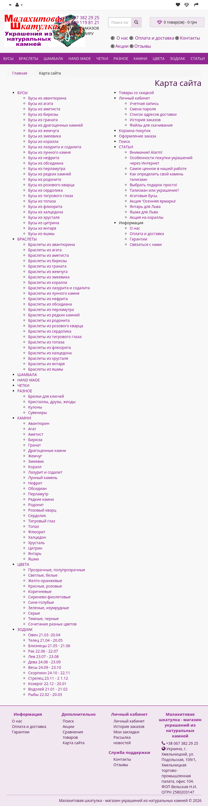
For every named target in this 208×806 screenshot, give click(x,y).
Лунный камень (42, 477)
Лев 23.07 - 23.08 (43, 656)
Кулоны (35, 407)
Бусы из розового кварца (51, 184)
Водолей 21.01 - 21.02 (48, 689)
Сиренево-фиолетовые (49, 596)
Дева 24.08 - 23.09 (44, 661)
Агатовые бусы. (144, 195)
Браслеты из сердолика (49, 331)
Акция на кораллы (146, 217)
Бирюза (35, 439)
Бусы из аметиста (44, 108)
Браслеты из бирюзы (47, 260)
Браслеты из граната (47, 266)
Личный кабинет (134, 98)
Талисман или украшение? (154, 190)
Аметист (35, 434)
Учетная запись (144, 103)
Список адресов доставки (153, 114)
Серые (34, 613)
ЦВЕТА (159, 58)
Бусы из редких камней (49, 173)
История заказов (145, 119)
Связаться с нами (146, 244)
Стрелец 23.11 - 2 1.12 (48, 678)
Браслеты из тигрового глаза (55, 336)
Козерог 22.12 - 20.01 (47, 683)
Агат (32, 428)
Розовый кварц (42, 510)
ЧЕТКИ (102, 58)
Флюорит (36, 531)
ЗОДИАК (177, 58)
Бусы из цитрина (43, 222)
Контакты (190, 38)
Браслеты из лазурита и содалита (59, 287)
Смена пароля (143, 108)
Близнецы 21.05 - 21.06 (49, 645)
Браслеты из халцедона (50, 352)
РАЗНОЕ (120, 58)
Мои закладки (126, 731)
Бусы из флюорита (45, 206)
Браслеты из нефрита (48, 298)
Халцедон (37, 537)
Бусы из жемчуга (43, 130)
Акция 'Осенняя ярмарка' (153, 201)
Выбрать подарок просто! (153, 184)
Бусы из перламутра (46, 168)
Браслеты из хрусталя (48, 358)
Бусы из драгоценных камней (55, 125)
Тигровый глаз (41, 521)
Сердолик (37, 515)
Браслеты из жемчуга (48, 271)
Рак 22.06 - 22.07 (43, 651)
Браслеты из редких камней (54, 314)
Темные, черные (43, 618)
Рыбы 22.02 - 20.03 (45, 694)
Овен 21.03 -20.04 (44, 634)
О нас (122, 38)
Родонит (36, 504)
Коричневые (39, 591)
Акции (122, 46)
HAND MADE (80, 58)
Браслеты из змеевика (48, 277)
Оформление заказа (137, 136)
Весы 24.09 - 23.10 (44, 667)
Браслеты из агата (45, 249)
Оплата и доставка (154, 38)
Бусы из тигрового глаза (50, 195)
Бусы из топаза (42, 201)
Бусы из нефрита (43, 157)
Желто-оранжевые (45, 580)
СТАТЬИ (198, 58)
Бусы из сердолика (45, 190)
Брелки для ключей (46, 396)
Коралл (34, 466)
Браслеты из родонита (49, 320)
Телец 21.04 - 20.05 (45, 640)
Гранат (34, 445)
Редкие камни (41, 499)
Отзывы (142, 46)
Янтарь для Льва (145, 206)
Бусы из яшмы (41, 233)
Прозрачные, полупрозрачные (56, 569)
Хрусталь (36, 542)
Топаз (33, 526)
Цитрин (35, 548)
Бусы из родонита (44, 179)
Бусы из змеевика (44, 136)
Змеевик (36, 461)
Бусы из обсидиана (45, 163)
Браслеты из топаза (46, 342)
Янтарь (34, 553)
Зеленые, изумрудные (48, 607)
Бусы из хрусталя (44, 217)
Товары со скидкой (136, 92)
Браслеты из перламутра (51, 309)
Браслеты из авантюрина (51, 244)
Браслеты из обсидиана (50, 304)
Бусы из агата (40, 103)
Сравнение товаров (73, 734)
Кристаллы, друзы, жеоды (52, 401)
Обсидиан (37, 488)
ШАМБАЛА (53, 58)
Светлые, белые (42, 575)
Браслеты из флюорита (49, 347)
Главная (19, 73)
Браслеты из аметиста (48, 255)
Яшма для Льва (144, 211)
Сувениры (37, 412)
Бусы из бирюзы (43, 114)
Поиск (124, 141)
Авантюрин (38, 423)
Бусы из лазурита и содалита (54, 146)
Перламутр (38, 493)
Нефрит (35, 483)
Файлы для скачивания (151, 125)
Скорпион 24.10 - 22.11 (49, 672)
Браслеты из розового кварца (55, 325)
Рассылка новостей (122, 740)
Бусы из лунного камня (49, 152)
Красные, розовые (45, 586)
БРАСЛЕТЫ (28, 58)
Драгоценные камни (47, 450)
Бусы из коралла (43, 141)
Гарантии (138, 239)
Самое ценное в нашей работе (158, 168)
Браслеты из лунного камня (53, 293)
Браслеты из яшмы (45, 369)
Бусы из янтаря (42, 228)
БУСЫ (8, 58)
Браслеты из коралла (47, 282)
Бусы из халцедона (45, 211)
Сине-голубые (41, 602)
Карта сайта (74, 742)
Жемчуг (35, 455)
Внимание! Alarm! (146, 152)
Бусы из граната (43, 119)
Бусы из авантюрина (47, 98)
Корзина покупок (135, 130)
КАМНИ (140, 58)
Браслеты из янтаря (46, 363)
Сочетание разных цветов (52, 624)
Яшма (33, 558)
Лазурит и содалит (45, 472)
